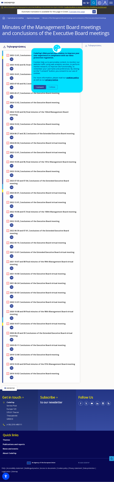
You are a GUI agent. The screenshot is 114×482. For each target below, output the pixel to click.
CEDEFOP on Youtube (92, 403)
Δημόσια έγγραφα (33, 18)
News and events (10, 449)
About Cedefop (9, 453)
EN (12, 59)
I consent (40, 87)
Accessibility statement (15, 468)
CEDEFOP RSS (108, 403)
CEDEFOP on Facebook (80, 403)
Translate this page (76, 11)
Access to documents (48, 468)
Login (99, 3)
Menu (111, 3)
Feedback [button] (111, 458)
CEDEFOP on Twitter (86, 403)
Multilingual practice (32, 468)
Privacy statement (75, 468)
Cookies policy (62, 468)
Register (105, 3)
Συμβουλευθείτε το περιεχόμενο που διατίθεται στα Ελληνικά (85, 7)
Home (3, 17)
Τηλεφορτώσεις (94, 45)
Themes (6, 440)
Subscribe (47, 397)
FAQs (4, 468)
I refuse (52, 87)
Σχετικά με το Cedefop (16, 18)
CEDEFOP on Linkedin (97, 403)
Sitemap (15, 471)
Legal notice (6, 471)
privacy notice (51, 80)
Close (94, 11)
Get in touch (11, 397)
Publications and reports (14, 444)
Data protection (89, 468)
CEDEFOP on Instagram (103, 403)
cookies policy (72, 77)
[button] (5, 476)
